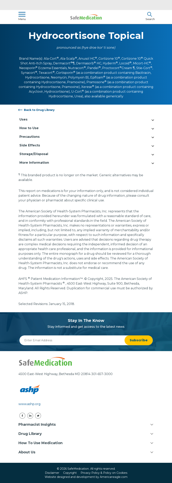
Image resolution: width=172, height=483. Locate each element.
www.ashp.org (29, 404)
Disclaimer (52, 473)
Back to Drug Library (39, 110)
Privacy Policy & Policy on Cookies (104, 473)
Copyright (70, 473)
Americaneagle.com (113, 477)
